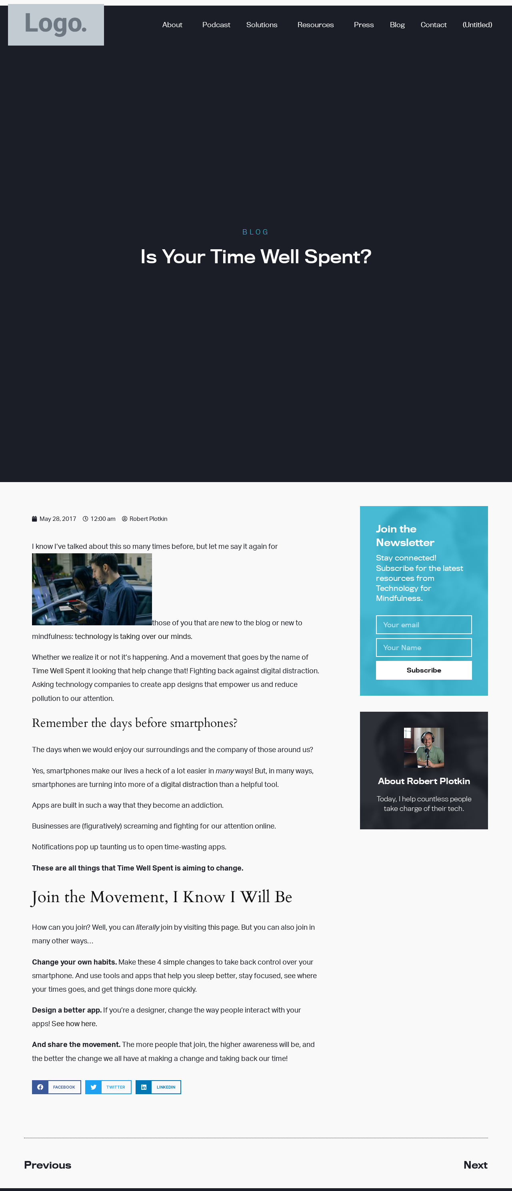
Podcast (216, 24)
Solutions (264, 24)
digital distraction (189, 784)
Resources (318, 24)
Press (364, 24)
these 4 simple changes (176, 961)
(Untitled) (477, 24)
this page (223, 927)
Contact (434, 24)
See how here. (74, 1023)
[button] (56, 1087)
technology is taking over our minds (133, 636)
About (174, 24)
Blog (397, 24)
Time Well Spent (58, 670)
